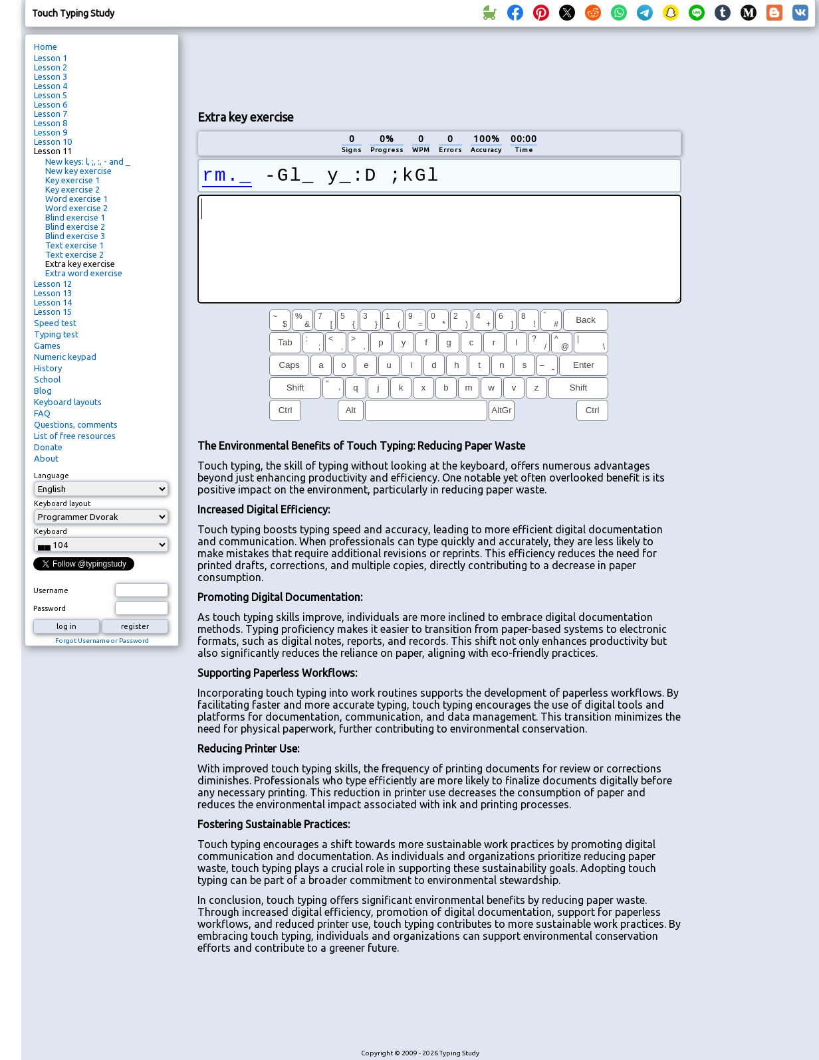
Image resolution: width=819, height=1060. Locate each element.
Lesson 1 (50, 57)
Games (47, 345)
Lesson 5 (50, 95)
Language (51, 476)
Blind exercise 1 (75, 217)
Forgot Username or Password (102, 640)
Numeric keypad (65, 356)
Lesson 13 (53, 293)
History (48, 368)
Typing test (56, 334)
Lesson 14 (53, 302)
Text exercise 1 (74, 245)
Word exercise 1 (76, 198)
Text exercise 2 (74, 254)
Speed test (55, 322)
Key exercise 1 (72, 180)
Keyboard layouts (68, 401)
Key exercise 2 (72, 189)
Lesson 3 (50, 76)
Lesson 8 (50, 123)
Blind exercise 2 (75, 226)
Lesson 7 (50, 113)
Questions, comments (76, 424)
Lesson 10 (53, 141)
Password (49, 608)
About (46, 458)
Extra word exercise (83, 273)
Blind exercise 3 (75, 235)
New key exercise (78, 170)
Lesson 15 (53, 311)
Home (45, 46)
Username (50, 590)
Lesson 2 (50, 67)
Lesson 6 (50, 104)
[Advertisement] (439, 67)
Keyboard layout (62, 503)
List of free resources (75, 435)
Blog (43, 390)
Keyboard (50, 531)
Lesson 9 (50, 132)
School (47, 379)
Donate (48, 447)
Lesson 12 (53, 283)
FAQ (42, 413)
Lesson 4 (50, 85)
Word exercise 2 (76, 208)
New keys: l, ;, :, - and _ (87, 161)
